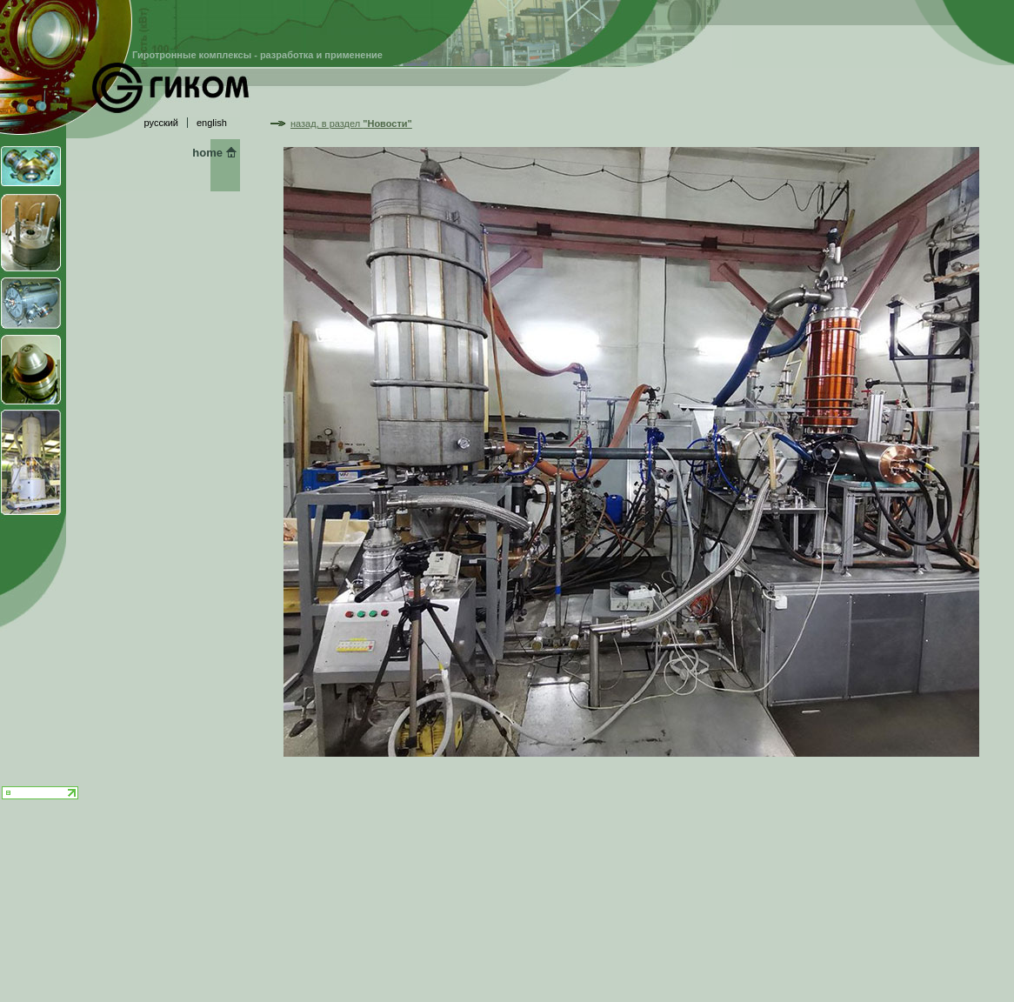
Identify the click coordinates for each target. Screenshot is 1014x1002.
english (212, 122)
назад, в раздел (351, 123)
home (207, 152)
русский (161, 122)
